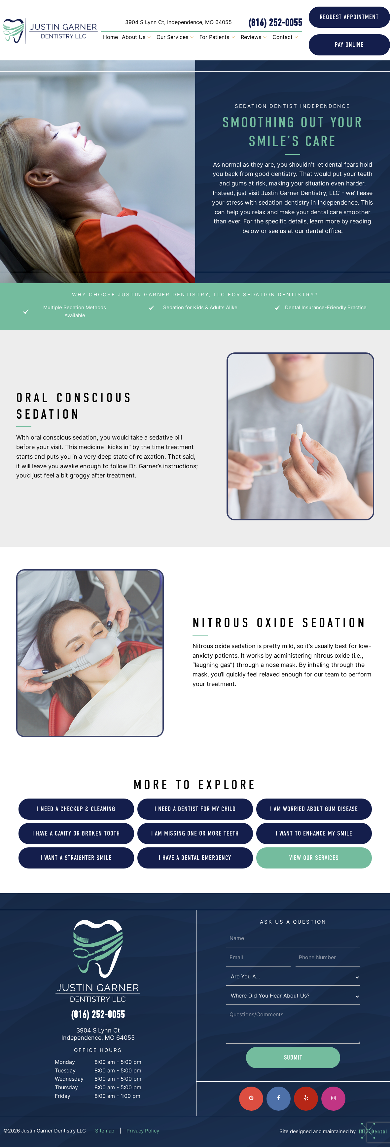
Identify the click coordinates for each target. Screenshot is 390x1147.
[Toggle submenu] (149, 38)
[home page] (50, 31)
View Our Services (314, 858)
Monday (65, 1062)
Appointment (349, 17)
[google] (251, 1099)
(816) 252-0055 (275, 23)
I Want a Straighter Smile (76, 858)
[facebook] (278, 1099)
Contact (286, 38)
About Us (137, 38)
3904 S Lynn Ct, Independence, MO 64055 (178, 22)
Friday (62, 1096)
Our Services (176, 38)
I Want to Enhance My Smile (314, 833)
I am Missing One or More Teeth (195, 833)
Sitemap (104, 1131)
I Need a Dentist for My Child (195, 809)
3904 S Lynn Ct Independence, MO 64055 (98, 1034)
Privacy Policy (142, 1131)
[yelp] (306, 1099)
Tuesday (65, 1071)
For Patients (217, 38)
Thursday (66, 1088)
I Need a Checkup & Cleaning (76, 809)
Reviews (254, 38)
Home (110, 37)
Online (349, 45)
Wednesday (69, 1079)
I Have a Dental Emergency (195, 858)
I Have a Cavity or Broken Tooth (76, 833)
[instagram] (333, 1099)
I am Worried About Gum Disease (314, 809)
